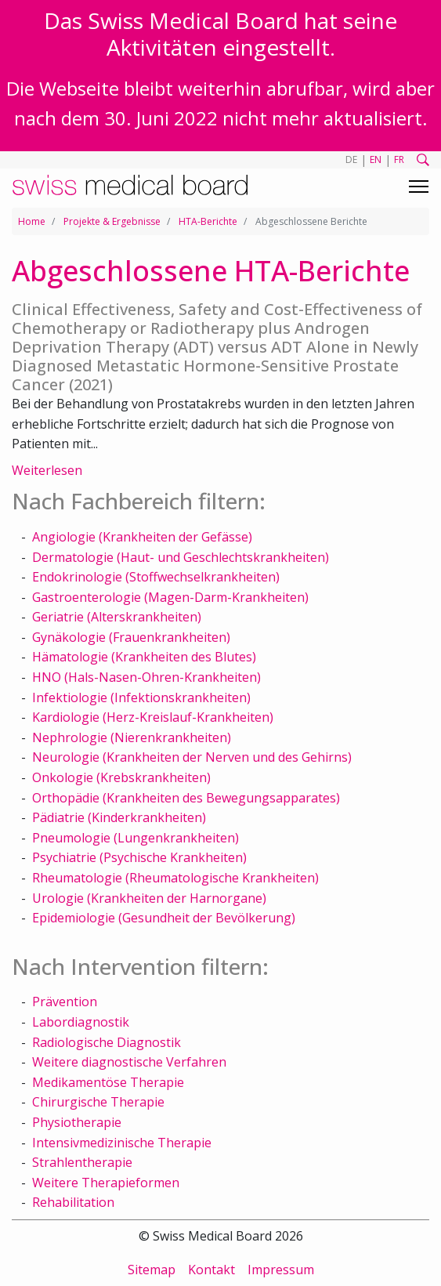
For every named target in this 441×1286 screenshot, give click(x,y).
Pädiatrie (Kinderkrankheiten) (119, 817)
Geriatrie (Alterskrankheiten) (116, 616)
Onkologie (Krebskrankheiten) (121, 777)
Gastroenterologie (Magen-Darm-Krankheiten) (170, 597)
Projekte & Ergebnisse (112, 221)
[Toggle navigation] (418, 186)
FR (399, 159)
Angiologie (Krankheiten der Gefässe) (142, 536)
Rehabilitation (73, 1202)
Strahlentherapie (82, 1162)
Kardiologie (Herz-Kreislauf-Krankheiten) (152, 717)
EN (375, 159)
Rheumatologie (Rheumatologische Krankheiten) (175, 877)
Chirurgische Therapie (98, 1101)
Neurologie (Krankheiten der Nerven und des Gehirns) (192, 757)
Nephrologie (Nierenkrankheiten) (131, 737)
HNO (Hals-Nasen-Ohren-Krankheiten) (146, 677)
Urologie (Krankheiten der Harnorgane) (149, 898)
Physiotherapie (76, 1122)
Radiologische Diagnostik (106, 1042)
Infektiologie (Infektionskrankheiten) (141, 697)
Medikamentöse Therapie (108, 1082)
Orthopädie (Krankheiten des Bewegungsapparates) (186, 797)
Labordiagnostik (80, 1022)
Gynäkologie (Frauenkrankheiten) (131, 637)
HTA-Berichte (208, 221)
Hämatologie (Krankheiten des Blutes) (144, 656)
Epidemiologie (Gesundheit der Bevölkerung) (163, 917)
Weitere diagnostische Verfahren (129, 1061)
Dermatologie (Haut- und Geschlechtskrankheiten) (180, 557)
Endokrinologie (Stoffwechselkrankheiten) (156, 576)
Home (31, 221)
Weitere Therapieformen (105, 1182)
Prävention (64, 1001)
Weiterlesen (47, 470)
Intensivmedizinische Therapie (121, 1142)
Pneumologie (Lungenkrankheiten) (135, 837)
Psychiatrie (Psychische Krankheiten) (139, 857)
